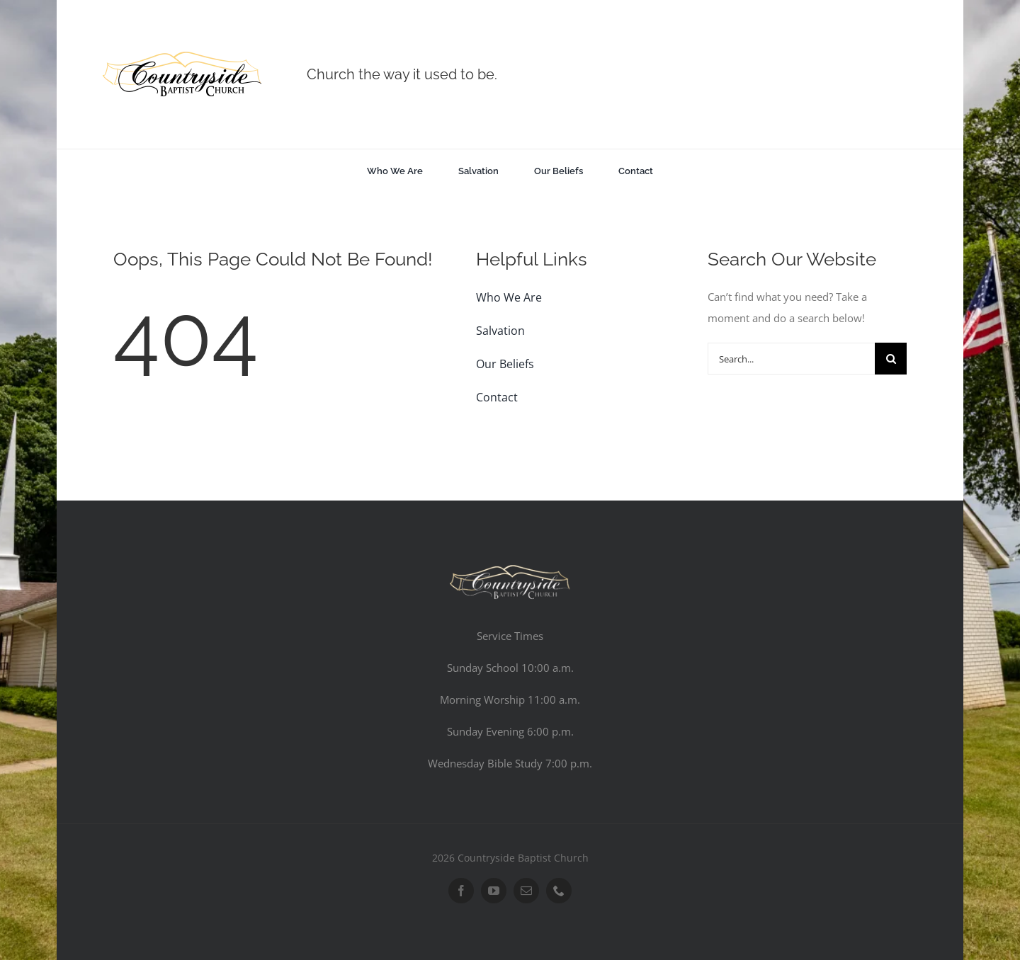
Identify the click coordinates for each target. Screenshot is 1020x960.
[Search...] (791, 359)
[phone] (559, 890)
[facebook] (461, 890)
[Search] (891, 359)
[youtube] (493, 890)
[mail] (526, 890)
